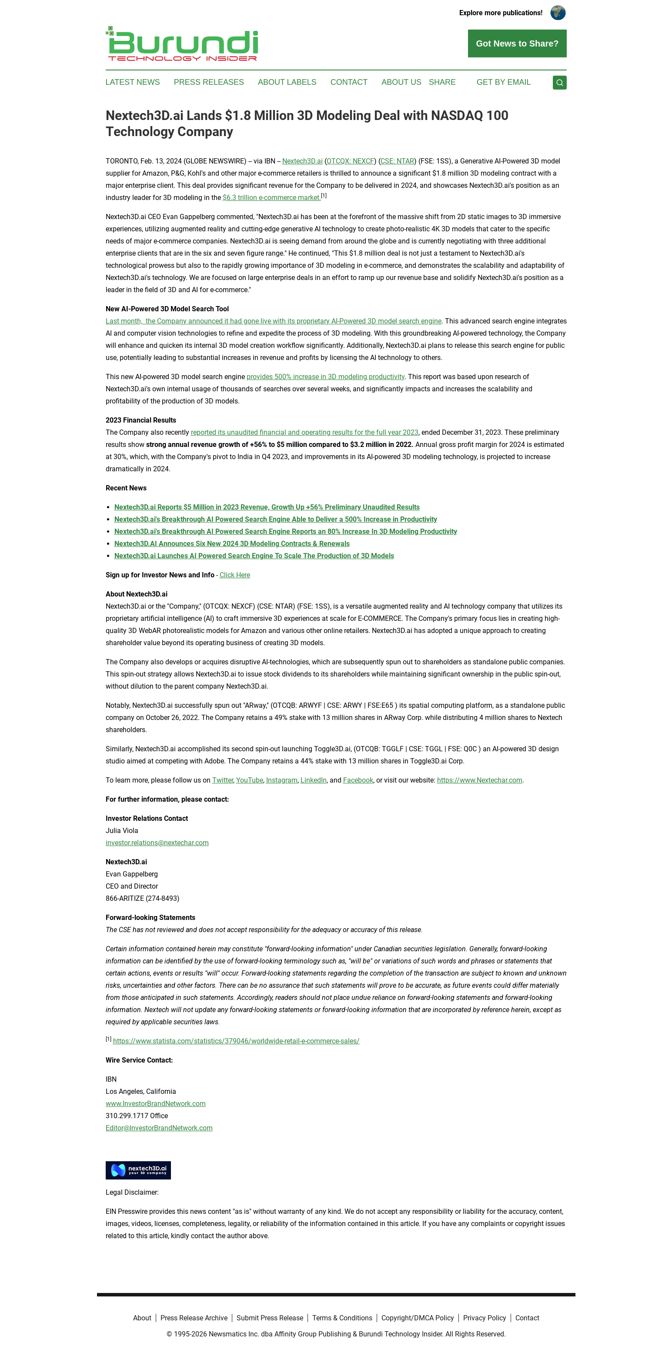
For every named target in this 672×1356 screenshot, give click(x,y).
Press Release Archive (193, 1318)
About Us (401, 82)
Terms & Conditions (342, 1318)
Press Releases (209, 82)
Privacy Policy (484, 1318)
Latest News (133, 82)
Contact (349, 82)
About (142, 1318)
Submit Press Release (270, 1318)
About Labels (287, 82)
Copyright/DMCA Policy (417, 1318)
